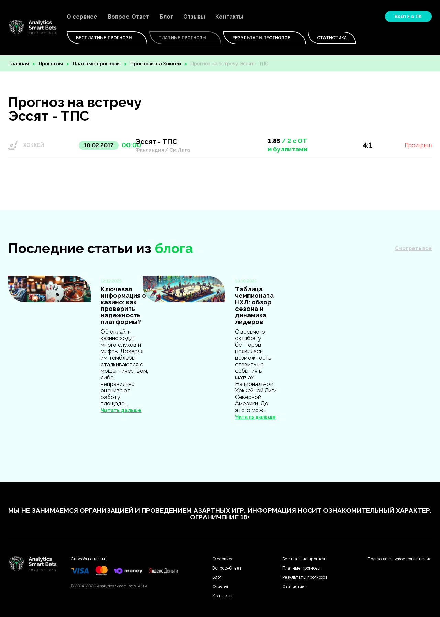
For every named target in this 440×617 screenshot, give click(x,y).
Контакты (229, 16)
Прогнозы (50, 63)
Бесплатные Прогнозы (107, 37)
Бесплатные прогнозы (304, 558)
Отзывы (194, 16)
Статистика (332, 37)
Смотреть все (413, 248)
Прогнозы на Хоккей (155, 63)
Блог (166, 16)
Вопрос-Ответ (128, 16)
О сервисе (82, 16)
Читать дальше (121, 410)
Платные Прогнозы (185, 37)
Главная (18, 63)
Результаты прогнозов (264, 37)
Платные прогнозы (97, 63)
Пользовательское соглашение (399, 558)
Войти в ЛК (408, 16)
